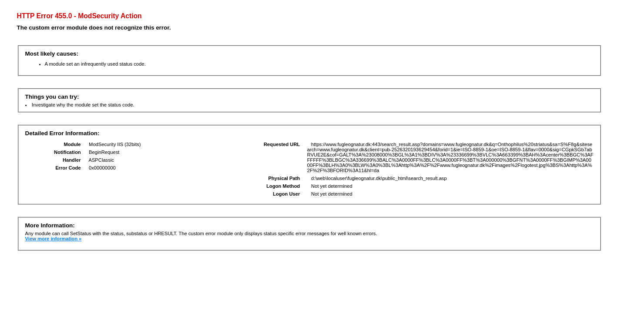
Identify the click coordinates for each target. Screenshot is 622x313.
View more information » (53, 238)
